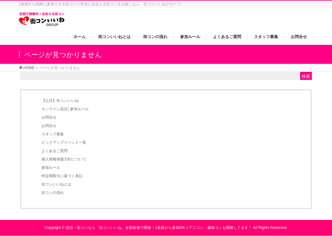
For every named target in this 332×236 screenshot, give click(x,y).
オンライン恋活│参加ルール (65, 109)
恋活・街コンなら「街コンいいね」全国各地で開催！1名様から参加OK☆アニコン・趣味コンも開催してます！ (159, 227)
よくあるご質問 (55, 151)
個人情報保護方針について (64, 159)
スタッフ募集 (53, 134)
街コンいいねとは (56, 184)
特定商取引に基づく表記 (62, 176)
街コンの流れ (53, 192)
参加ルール (51, 167)
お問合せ (49, 117)
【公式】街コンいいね (60, 100)
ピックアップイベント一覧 (64, 142)
